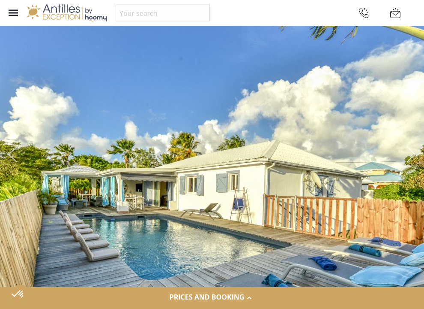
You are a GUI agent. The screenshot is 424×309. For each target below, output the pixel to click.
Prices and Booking (212, 297)
